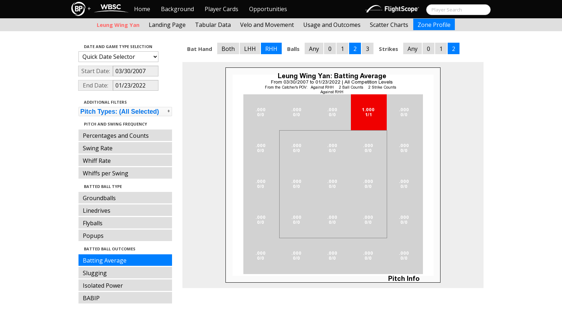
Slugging (95, 273)
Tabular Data (213, 25)
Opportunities (268, 9)
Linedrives (96, 211)
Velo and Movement (267, 25)
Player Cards (221, 9)
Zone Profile (434, 25)
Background (177, 9)
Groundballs (99, 198)
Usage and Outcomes (332, 25)
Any (314, 49)
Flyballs (93, 223)
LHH (250, 49)
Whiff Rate (97, 161)
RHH (271, 49)
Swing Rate (98, 148)
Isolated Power (103, 285)
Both (228, 49)
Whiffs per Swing (105, 173)
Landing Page (167, 25)
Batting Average (105, 260)
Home (142, 9)
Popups (93, 236)
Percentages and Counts (116, 136)
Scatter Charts (389, 25)
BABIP (91, 298)
